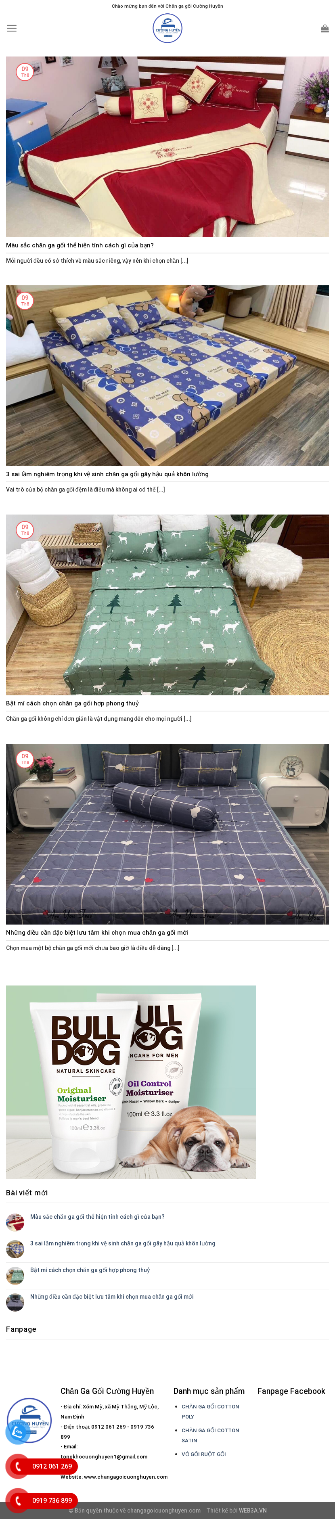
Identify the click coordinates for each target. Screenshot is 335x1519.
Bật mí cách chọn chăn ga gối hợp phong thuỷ (90, 1270)
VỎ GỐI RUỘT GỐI (204, 1454)
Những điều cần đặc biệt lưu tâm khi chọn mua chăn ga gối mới (112, 1296)
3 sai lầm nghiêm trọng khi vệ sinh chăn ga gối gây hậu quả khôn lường (123, 1243)
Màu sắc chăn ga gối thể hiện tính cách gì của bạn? (97, 1217)
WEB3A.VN (253, 1510)
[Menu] (12, 28)
